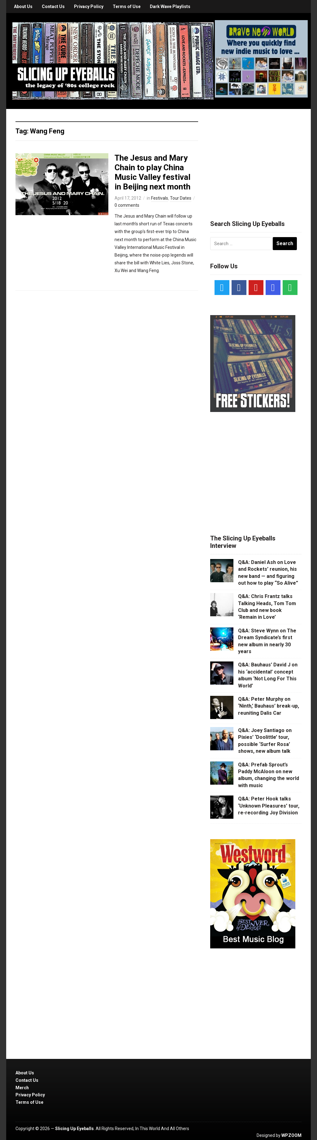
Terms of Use (127, 6)
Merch (22, 1087)
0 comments (127, 205)
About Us (23, 6)
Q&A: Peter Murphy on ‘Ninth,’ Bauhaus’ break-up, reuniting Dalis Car (268, 706)
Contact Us (53, 6)
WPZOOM (291, 1135)
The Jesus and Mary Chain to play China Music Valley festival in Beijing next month (152, 172)
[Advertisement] (256, 157)
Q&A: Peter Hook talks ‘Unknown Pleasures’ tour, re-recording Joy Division (268, 806)
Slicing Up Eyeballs (74, 1128)
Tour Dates (180, 198)
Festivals (159, 198)
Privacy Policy (88, 6)
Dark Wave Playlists (170, 6)
